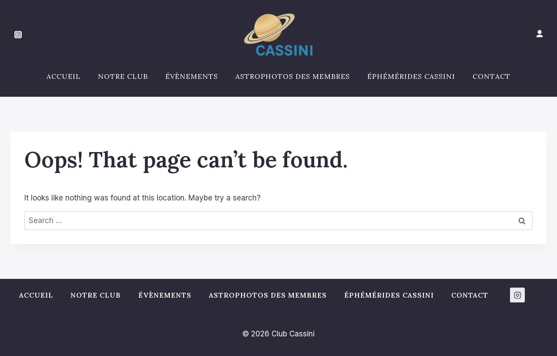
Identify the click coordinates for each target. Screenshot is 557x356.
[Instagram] (17, 34)
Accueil (64, 76)
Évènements (191, 76)
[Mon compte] (540, 34)
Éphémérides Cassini (411, 76)
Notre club (123, 76)
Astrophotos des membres (292, 76)
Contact (491, 76)
